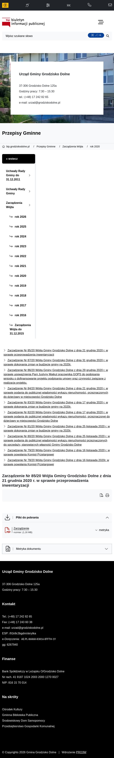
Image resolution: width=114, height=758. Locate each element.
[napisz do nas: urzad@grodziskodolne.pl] (110, 5)
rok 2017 (18, 305)
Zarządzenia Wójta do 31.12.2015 (20, 329)
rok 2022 (18, 256)
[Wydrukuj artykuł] (103, 495)
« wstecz (12, 158)
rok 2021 (18, 266)
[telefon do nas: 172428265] (89, 5)
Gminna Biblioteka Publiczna (20, 715)
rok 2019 (18, 285)
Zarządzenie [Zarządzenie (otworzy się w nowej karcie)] (21, 528)
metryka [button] (102, 529)
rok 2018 (18, 295)
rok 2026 (18, 216)
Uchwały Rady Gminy (19, 191)
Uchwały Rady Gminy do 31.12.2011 (19, 175)
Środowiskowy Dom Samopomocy (23, 720)
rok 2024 (18, 236)
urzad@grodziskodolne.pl (44, 102)
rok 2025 (18, 226)
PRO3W (81, 752)
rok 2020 (18, 275)
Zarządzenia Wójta (19, 205)
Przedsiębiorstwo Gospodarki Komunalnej (28, 726)
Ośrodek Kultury (12, 709)
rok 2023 (18, 246)
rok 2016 (18, 315)
